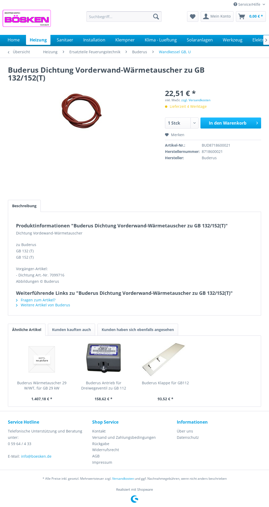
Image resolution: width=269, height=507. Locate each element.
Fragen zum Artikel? (35, 299)
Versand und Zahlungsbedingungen (124, 437)
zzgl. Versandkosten (195, 100)
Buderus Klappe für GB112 (165, 382)
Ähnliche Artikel (26, 329)
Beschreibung (24, 205)
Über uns (185, 431)
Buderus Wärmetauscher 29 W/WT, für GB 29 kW (41, 385)
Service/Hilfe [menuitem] (247, 4)
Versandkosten (123, 478)
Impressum (102, 462)
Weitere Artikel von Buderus (43, 304)
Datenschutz (188, 437)
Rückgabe (100, 443)
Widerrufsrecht (105, 449)
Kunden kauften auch (71, 329)
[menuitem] (124, 16)
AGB (96, 455)
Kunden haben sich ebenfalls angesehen (138, 329)
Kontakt (99, 431)
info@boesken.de (36, 456)
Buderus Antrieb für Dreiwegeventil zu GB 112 (103, 385)
